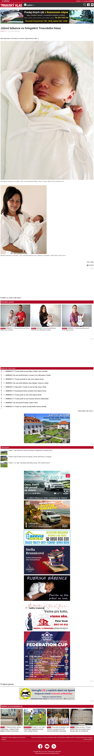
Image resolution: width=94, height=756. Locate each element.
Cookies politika (88, 739)
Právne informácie (36, 737)
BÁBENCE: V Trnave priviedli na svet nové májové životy (25, 379)
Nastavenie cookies (86, 737)
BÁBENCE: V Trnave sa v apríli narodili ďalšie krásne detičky (26, 406)
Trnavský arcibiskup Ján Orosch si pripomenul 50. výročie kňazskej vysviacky (58, 729)
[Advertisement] (16, 282)
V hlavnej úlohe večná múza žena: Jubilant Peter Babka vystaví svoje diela (10, 729)
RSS (73, 737)
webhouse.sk (55, 753)
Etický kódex (61, 737)
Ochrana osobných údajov (49, 737)
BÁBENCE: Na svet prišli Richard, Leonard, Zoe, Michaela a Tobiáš (43, 329)
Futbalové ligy (27, 727)
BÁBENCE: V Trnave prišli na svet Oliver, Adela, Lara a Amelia (26, 371)
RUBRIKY (29, 5)
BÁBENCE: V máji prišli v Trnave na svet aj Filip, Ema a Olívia (26, 387)
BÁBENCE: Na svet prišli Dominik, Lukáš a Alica (22, 403)
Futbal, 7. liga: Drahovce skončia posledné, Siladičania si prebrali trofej (30, 450)
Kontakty (77, 737)
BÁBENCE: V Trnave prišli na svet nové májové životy (24, 395)
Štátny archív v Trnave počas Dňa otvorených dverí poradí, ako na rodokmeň (80, 729)
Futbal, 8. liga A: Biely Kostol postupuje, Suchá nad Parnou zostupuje (29, 456)
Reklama (68, 737)
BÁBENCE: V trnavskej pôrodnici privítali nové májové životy (26, 391)
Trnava (2, 727)
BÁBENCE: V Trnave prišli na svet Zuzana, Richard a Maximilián (27, 399)
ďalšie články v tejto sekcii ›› (86, 411)
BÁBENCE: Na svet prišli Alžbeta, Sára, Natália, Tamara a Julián (27, 383)
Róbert (92, 1)
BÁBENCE (2, 31)
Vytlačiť (90, 265)
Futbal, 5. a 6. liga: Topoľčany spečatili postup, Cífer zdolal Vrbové (29, 463)
